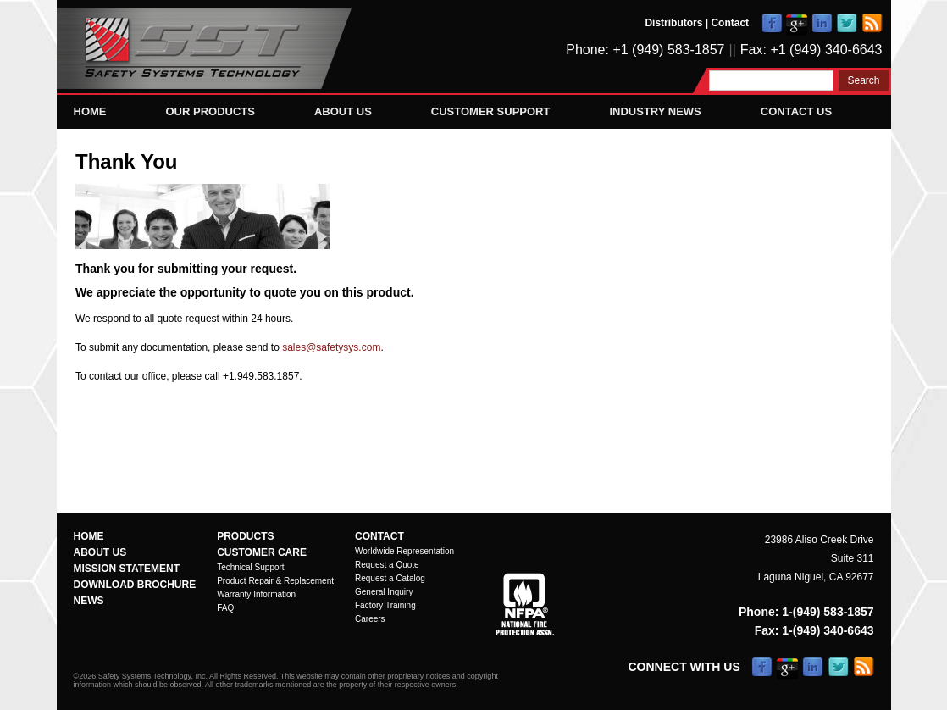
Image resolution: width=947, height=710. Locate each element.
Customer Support (491, 111)
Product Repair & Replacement (275, 580)
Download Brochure (135, 585)
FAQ (225, 608)
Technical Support (251, 567)
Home (90, 111)
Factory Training (385, 605)
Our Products (210, 111)
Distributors (673, 23)
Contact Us (796, 111)
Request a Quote (387, 564)
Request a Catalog (390, 578)
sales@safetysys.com (331, 347)
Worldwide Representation (404, 551)
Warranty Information (256, 594)
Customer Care (262, 552)
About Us (343, 111)
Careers (370, 619)
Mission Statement (127, 568)
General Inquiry (384, 591)
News (89, 601)
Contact (730, 23)
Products (245, 536)
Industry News (655, 111)
